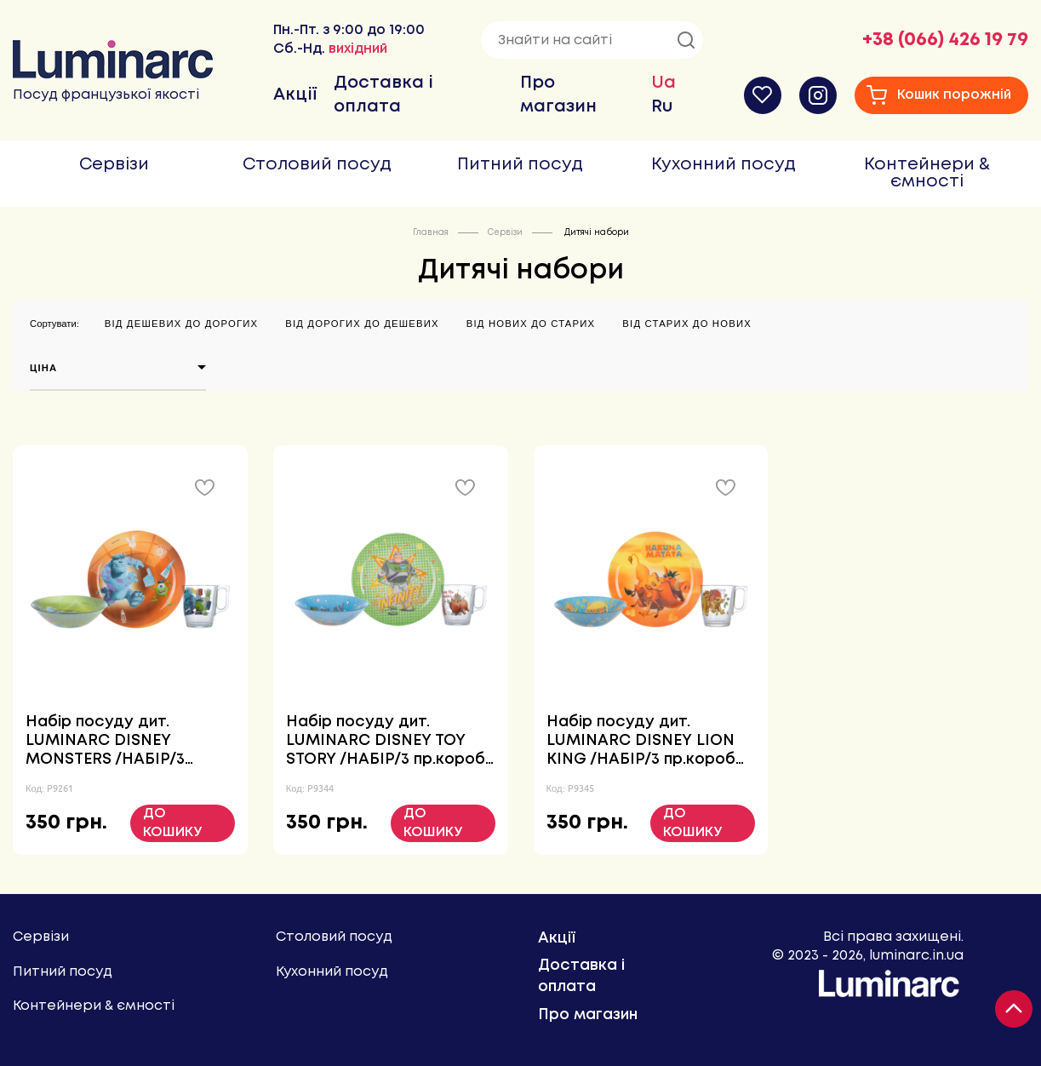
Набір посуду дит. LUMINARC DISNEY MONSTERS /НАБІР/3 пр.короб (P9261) (105, 741)
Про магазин (588, 1015)
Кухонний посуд (723, 165)
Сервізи (114, 165)
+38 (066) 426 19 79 (945, 40)
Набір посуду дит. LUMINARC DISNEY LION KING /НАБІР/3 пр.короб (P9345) (640, 741)
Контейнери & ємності (927, 173)
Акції (295, 95)
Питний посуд (520, 165)
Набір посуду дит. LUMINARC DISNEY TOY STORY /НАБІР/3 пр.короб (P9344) (385, 741)
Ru (661, 107)
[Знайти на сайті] (592, 40)
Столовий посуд (317, 165)
